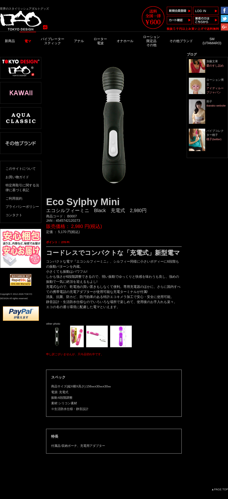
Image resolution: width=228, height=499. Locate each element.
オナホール (125, 41)
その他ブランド (181, 41)
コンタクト (14, 215)
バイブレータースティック (52, 41)
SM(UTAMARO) (212, 41)
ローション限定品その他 (151, 41)
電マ (27, 41)
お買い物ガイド (17, 177)
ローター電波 (100, 41)
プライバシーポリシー (22, 206)
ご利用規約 (14, 198)
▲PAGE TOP (219, 489)
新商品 (10, 41)
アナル (79, 41)
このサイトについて (21, 169)
